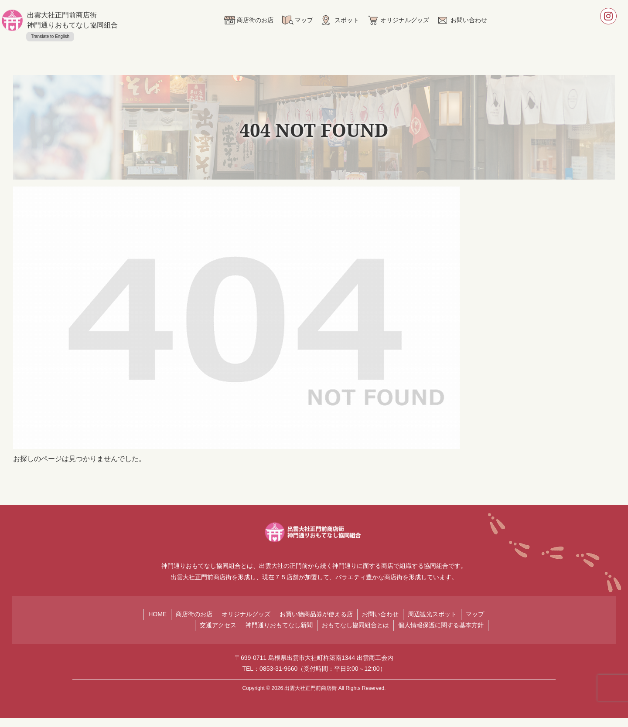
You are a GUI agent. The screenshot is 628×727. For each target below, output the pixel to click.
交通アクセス (218, 625)
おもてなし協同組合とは (355, 625)
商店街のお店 (194, 614)
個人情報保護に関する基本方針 (441, 625)
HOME (157, 614)
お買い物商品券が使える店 (316, 614)
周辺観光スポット (432, 614)
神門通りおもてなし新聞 (279, 625)
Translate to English (50, 36)
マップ (475, 614)
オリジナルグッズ (246, 614)
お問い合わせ (380, 614)
